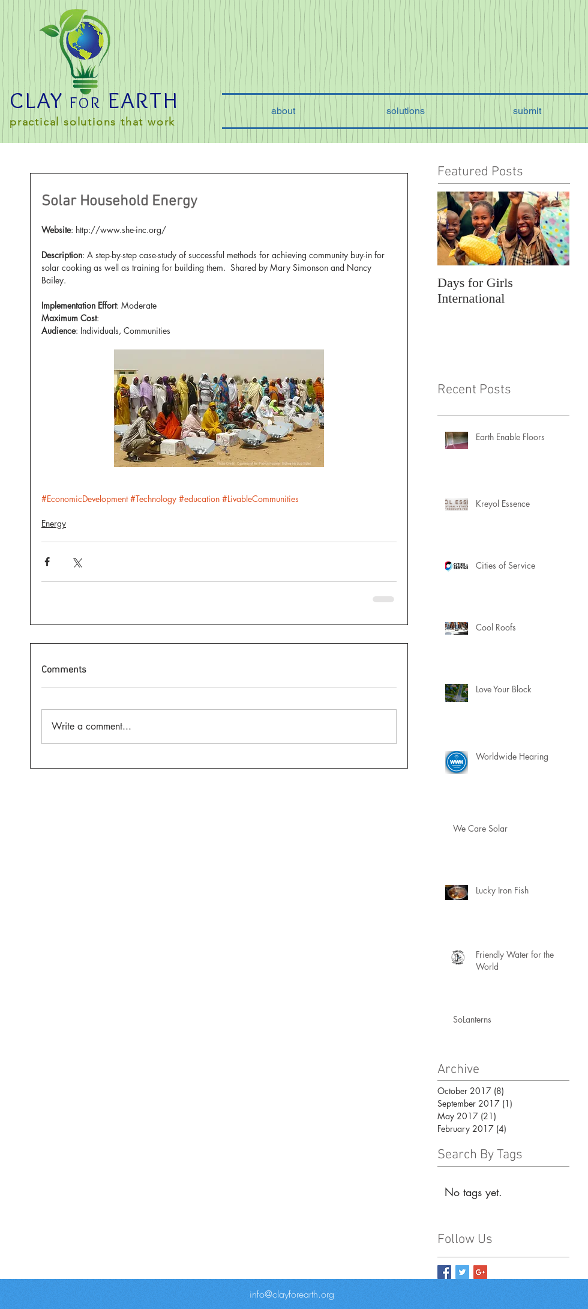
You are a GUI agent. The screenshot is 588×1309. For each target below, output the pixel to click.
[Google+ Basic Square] (480, 1272)
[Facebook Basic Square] (444, 1272)
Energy (53, 523)
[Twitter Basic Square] (462, 1272)
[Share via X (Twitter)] (76, 561)
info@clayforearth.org (292, 1294)
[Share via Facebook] (47, 561)
